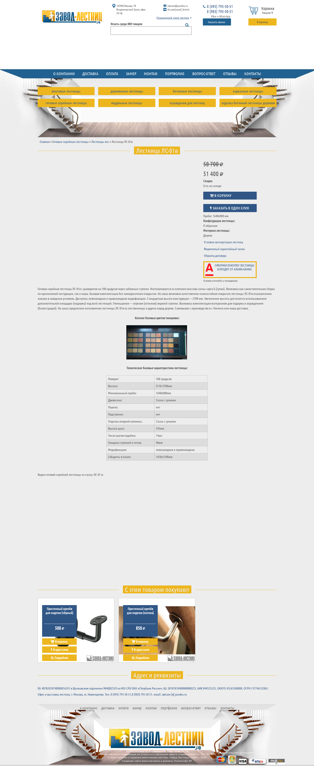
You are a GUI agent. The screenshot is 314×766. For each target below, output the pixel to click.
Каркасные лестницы (248, 91)
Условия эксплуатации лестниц (223, 242)
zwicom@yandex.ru (177, 5)
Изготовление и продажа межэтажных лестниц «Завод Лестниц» (150, 757)
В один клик (59, 649)
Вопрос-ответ (203, 73)
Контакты (252, 73)
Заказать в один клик (229, 208)
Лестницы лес (100, 141)
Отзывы (229, 73)
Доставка (90, 73)
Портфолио (174, 73)
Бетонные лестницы (187, 91)
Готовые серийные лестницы (66, 103)
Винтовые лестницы (66, 91)
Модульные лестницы (126, 103)
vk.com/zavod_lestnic (178, 9)
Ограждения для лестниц (187, 103)
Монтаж (150, 73)
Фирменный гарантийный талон (224, 249)
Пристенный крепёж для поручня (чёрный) (59, 610)
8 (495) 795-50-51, (121, 694)
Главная (45, 141)
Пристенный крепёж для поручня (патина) (140, 610)
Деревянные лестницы (127, 91)
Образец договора (215, 255)
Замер (131, 73)
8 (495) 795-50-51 (220, 6)
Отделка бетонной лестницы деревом (248, 103)
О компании (64, 73)
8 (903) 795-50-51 (220, 11)
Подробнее (59, 658)
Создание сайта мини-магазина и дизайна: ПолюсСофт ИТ (157, 761)
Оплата (112, 73)
